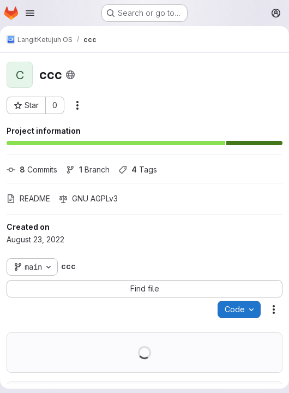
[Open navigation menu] (30, 13)
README (28, 198)
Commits (32, 169)
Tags (137, 169)
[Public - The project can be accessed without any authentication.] (70, 74)
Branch (88, 169)
